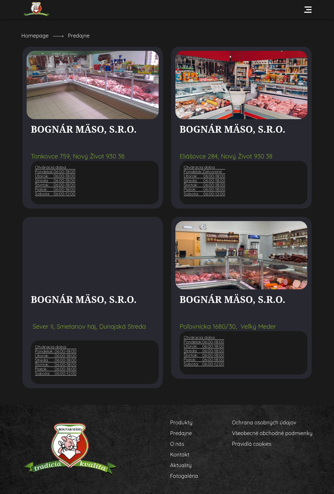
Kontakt (179, 454)
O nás (177, 444)
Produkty (181, 422)
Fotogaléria (184, 476)
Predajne (79, 35)
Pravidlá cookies (251, 444)
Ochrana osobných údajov (264, 422)
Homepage (35, 35)
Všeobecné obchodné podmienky (272, 433)
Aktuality (181, 465)
